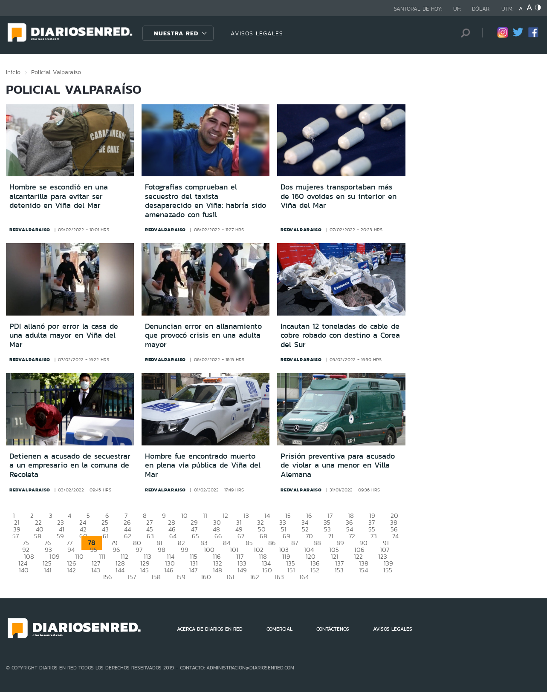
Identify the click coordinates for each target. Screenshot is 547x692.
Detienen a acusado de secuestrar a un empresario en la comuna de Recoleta (69, 465)
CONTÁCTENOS (332, 629)
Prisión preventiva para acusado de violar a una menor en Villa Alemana (338, 465)
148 (217, 570)
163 (279, 576)
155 (387, 570)
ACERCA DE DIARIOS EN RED (210, 629)
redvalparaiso (29, 229)
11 (205, 515)
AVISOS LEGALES (257, 33)
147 (193, 570)
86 (272, 542)
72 (352, 535)
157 (131, 576)
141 (48, 570)
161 (230, 576)
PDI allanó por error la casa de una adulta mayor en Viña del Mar (63, 335)
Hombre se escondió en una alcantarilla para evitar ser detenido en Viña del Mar (58, 196)
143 (95, 570)
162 (254, 576)
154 (363, 570)
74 (395, 535)
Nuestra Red (176, 33)
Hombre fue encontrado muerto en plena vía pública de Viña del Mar (202, 465)
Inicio (13, 72)
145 (144, 570)
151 (291, 570)
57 (15, 535)
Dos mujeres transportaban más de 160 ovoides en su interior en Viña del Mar (339, 196)
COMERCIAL (279, 629)
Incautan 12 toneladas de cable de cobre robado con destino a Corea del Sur (340, 335)
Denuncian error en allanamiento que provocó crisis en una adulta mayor (203, 335)
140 (24, 570)
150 (267, 570)
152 (314, 570)
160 (206, 576)
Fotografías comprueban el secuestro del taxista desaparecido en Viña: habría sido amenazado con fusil (205, 200)
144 (120, 570)
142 (71, 570)
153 (339, 570)
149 (242, 570)
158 (156, 576)
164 (304, 576)
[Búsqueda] (463, 33)
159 (180, 576)
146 (169, 570)
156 (107, 576)
